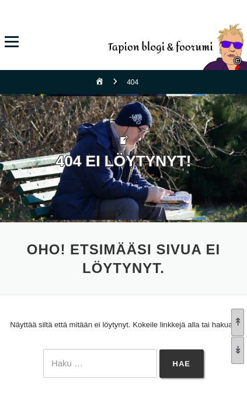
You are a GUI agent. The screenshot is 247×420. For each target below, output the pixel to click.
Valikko (11, 41)
